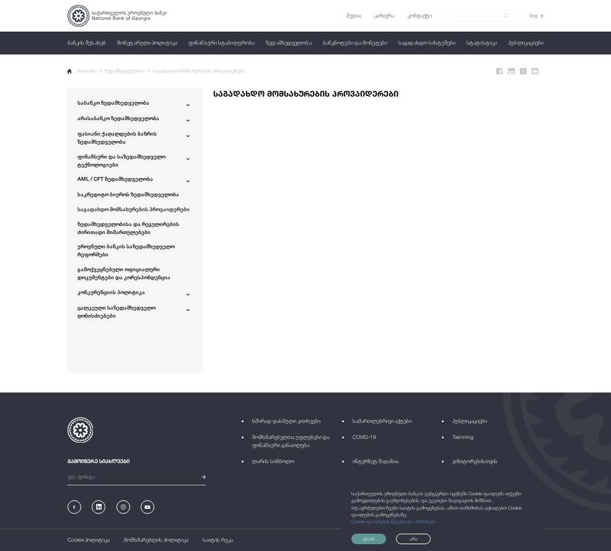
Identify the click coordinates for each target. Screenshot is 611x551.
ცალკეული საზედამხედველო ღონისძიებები (116, 312)
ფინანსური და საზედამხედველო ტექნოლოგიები (121, 161)
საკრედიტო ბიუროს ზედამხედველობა (128, 194)
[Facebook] (499, 71)
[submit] (506, 16)
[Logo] (117, 16)
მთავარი (82, 71)
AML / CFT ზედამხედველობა (115, 179)
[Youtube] (147, 507)
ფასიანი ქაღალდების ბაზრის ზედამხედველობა (117, 138)
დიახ (368, 539)
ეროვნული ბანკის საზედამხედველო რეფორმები (126, 250)
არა (414, 539)
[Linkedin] (511, 71)
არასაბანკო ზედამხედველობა (118, 118)
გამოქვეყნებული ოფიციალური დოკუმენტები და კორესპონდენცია (123, 273)
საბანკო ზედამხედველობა (113, 103)
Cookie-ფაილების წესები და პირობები (393, 521)
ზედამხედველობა (124, 71)
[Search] (477, 15)
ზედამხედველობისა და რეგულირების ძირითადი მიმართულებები (128, 228)
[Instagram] (123, 507)
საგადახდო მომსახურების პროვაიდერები (199, 71)
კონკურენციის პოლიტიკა (111, 292)
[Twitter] (523, 71)
